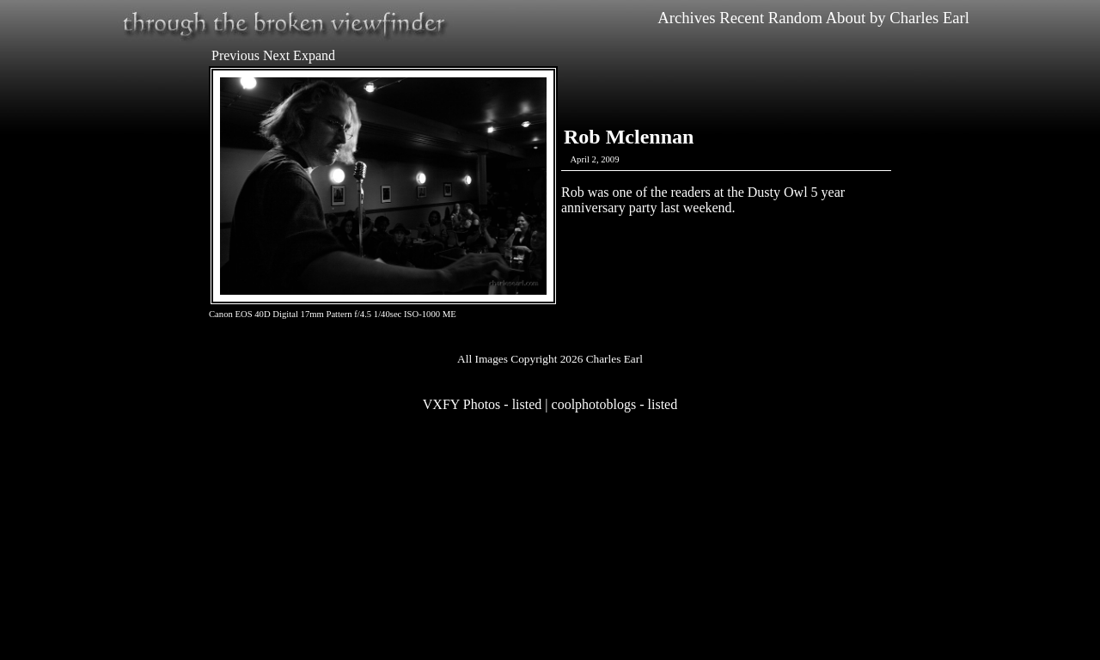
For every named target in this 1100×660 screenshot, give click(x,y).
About (846, 18)
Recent (741, 18)
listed (527, 404)
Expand (314, 55)
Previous (235, 55)
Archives (686, 18)
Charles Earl (929, 18)
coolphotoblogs (594, 404)
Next (276, 55)
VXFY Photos (462, 404)
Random (795, 18)
